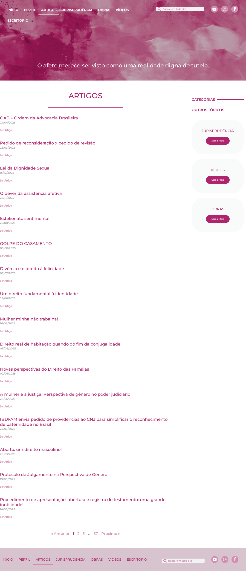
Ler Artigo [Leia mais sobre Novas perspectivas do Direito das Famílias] (6, 381)
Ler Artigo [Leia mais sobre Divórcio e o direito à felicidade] (6, 281)
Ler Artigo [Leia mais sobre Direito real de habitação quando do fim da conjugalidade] (6, 356)
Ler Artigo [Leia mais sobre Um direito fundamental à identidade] (6, 306)
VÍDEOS (122, 10)
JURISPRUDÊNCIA (77, 10)
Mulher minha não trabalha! (29, 319)
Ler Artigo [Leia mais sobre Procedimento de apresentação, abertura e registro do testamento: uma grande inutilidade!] (6, 517)
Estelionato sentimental (24, 218)
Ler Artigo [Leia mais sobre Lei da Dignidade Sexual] (6, 180)
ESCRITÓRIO (17, 20)
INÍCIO (12, 10)
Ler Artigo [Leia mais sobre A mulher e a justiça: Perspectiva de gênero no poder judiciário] (6, 406)
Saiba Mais (217, 140)
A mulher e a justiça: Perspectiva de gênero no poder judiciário (65, 394)
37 (96, 533)
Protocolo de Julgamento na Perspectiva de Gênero (53, 474)
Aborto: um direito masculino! (31, 449)
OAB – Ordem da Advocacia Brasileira (39, 118)
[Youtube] (214, 9)
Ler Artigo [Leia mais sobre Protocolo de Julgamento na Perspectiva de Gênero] (6, 486)
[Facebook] (234, 9)
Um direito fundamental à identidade (39, 293)
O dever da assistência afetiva (31, 193)
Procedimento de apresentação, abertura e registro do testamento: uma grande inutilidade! (82, 502)
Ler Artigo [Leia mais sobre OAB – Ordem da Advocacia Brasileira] (6, 130)
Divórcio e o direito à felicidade (32, 268)
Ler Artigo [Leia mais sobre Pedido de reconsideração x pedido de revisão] (6, 155)
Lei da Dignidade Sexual (25, 168)
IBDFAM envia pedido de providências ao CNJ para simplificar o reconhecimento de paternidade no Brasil (84, 422)
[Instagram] (224, 9)
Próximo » (110, 533)
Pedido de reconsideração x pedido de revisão (47, 143)
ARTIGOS (49, 10)
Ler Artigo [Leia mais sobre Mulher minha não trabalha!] (6, 331)
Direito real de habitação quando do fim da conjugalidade (60, 344)
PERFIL (30, 10)
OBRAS (104, 10)
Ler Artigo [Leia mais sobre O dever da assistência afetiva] (6, 205)
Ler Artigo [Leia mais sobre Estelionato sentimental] (6, 230)
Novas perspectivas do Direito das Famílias (44, 369)
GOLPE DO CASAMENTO (26, 243)
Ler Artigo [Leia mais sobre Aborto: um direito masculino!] (6, 461)
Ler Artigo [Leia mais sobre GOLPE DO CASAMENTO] (6, 255)
